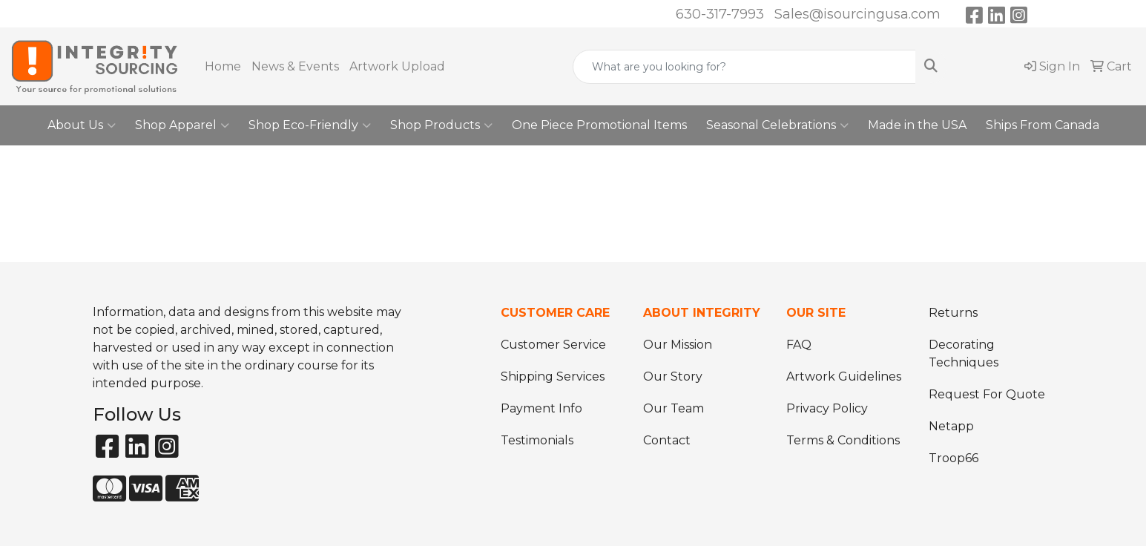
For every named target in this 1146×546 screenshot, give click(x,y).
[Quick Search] (744, 67)
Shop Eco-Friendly (309, 125)
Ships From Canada (1042, 125)
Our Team (673, 408)
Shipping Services (553, 376)
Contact (667, 440)
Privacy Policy (827, 408)
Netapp (951, 426)
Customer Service (553, 345)
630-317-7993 (720, 14)
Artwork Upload (397, 66)
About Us (81, 125)
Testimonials (537, 440)
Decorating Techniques (963, 353)
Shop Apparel (182, 125)
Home (223, 66)
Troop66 (953, 458)
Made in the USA (917, 125)
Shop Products (441, 125)
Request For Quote (987, 394)
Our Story (672, 376)
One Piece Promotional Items (599, 125)
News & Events (295, 66)
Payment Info (541, 408)
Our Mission (677, 345)
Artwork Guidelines (843, 376)
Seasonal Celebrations (777, 125)
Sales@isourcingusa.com (857, 14)
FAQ (798, 345)
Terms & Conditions (843, 440)
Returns (953, 313)
